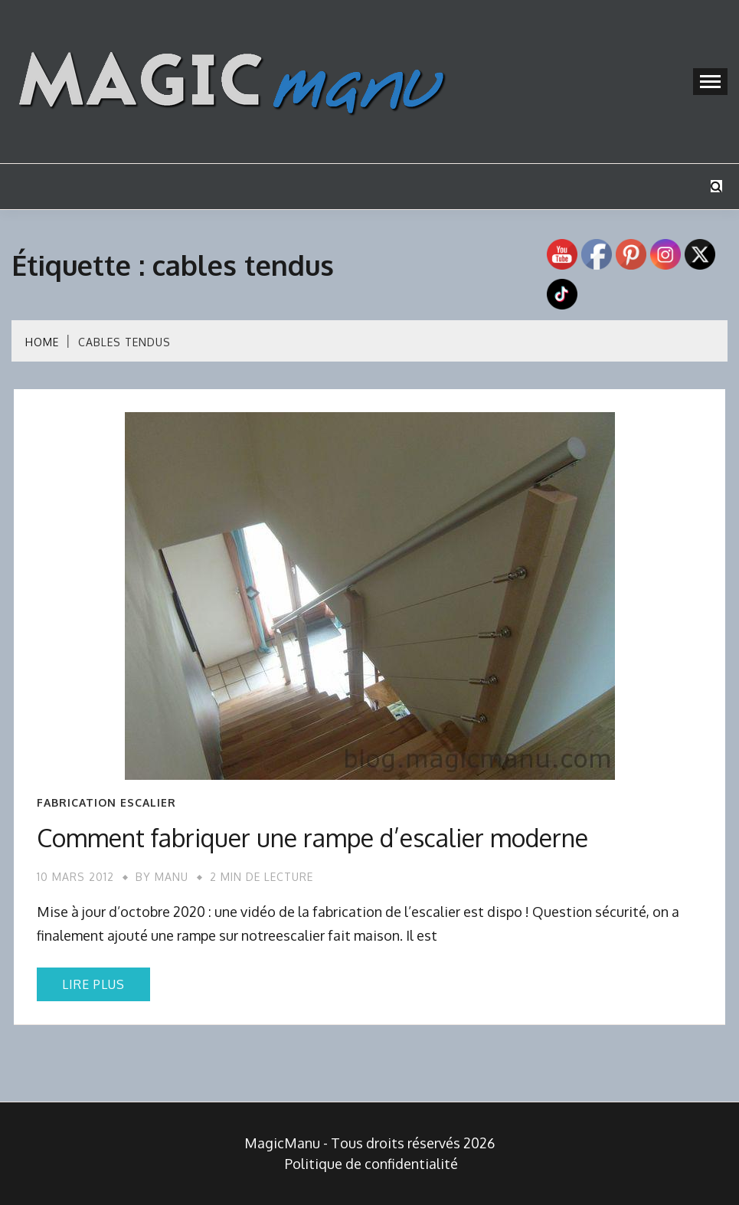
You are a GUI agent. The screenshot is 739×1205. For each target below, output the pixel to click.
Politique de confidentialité (371, 1163)
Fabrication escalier (106, 802)
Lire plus (93, 984)
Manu (171, 876)
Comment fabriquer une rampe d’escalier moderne (312, 837)
